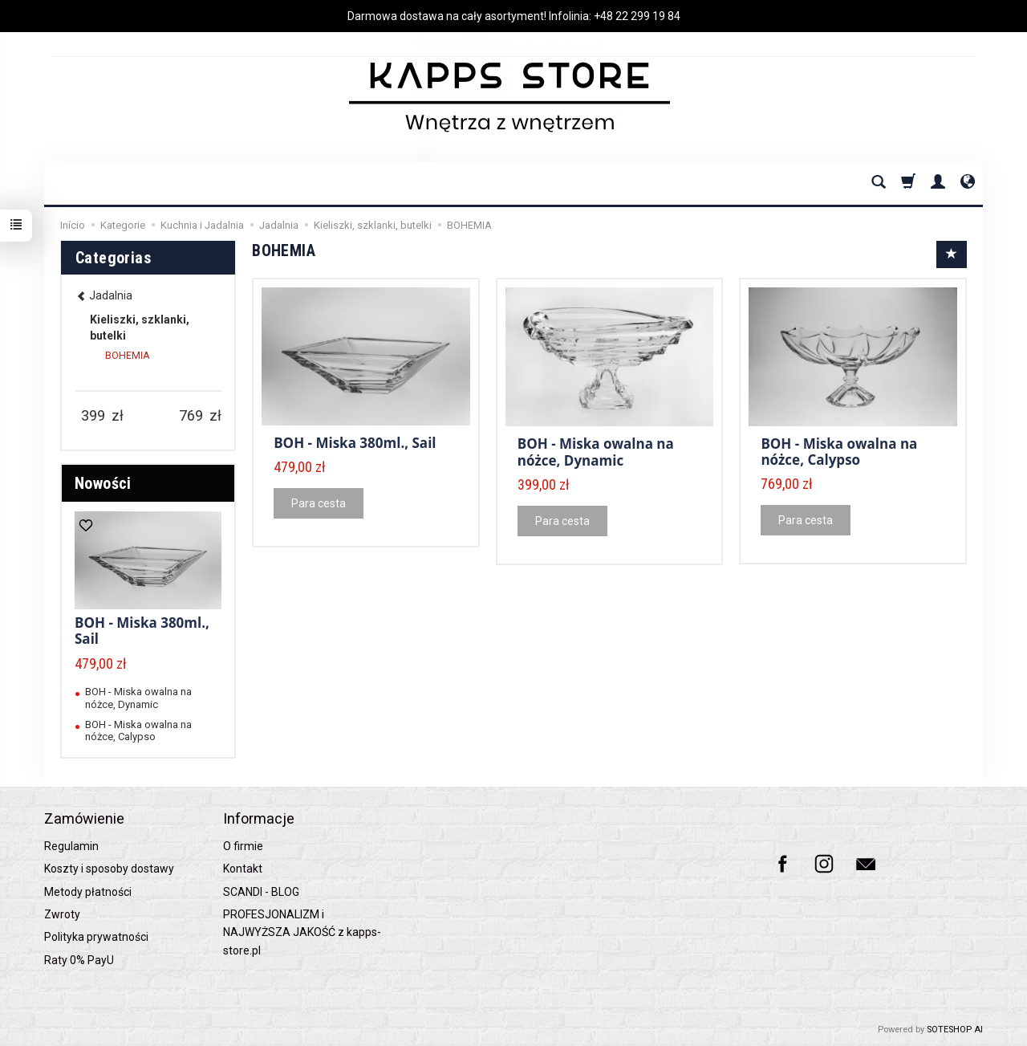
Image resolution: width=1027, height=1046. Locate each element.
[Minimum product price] (93, 416)
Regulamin (71, 846)
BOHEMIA (127, 355)
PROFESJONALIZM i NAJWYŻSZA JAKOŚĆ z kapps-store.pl (302, 932)
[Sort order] (951, 254)
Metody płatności (88, 891)
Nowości (103, 483)
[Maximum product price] (191, 416)
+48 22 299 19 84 (637, 16)
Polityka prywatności (96, 936)
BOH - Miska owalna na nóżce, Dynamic (596, 451)
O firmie (243, 846)
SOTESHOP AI (955, 1029)
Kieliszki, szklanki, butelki (139, 327)
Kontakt (242, 868)
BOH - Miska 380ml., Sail (355, 442)
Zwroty (62, 914)
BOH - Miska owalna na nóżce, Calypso (839, 451)
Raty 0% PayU (79, 960)
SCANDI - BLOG (261, 891)
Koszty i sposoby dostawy (109, 868)
